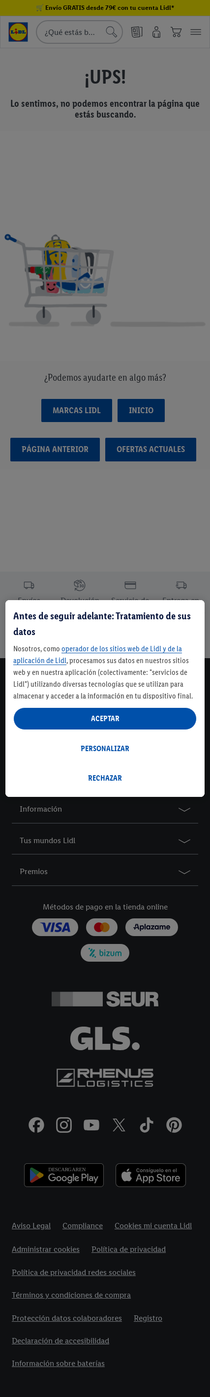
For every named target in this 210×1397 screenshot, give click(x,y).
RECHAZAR (105, 778)
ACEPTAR (105, 718)
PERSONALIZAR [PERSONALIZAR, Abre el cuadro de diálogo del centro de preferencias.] (105, 748)
